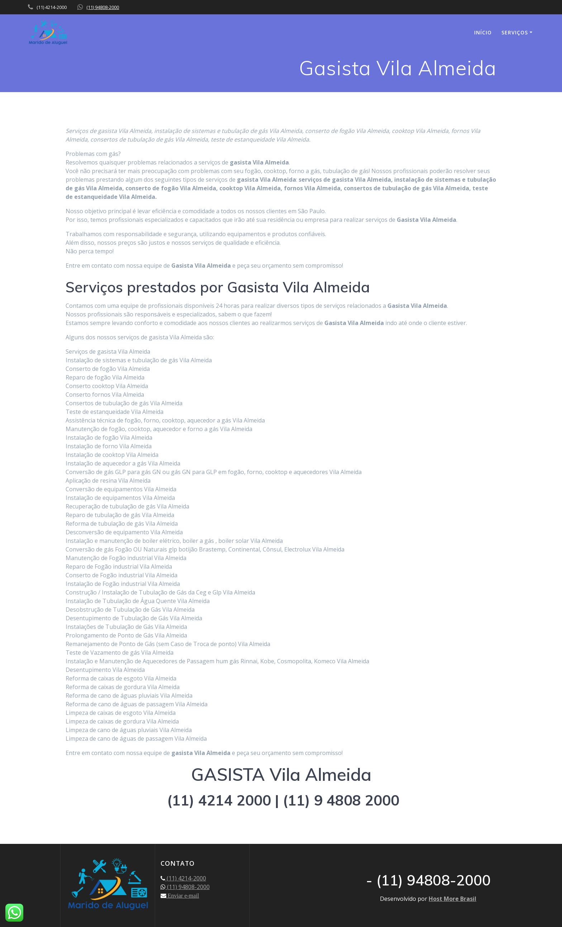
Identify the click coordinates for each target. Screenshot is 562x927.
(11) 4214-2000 (185, 878)
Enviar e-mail (182, 895)
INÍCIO (483, 32)
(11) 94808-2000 (102, 7)
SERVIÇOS (514, 32)
